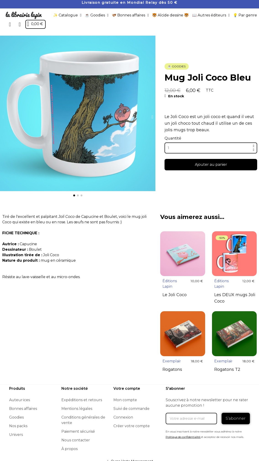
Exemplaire (172, 361)
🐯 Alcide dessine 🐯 (170, 15)
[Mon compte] (20, 24)
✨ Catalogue (67, 15)
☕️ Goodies (97, 15)
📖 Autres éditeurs (211, 15)
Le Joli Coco (174, 294)
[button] (10, 24)
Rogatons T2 (227, 369)
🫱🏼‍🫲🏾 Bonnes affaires (130, 15)
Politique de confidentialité (183, 437)
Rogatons (172, 369)
